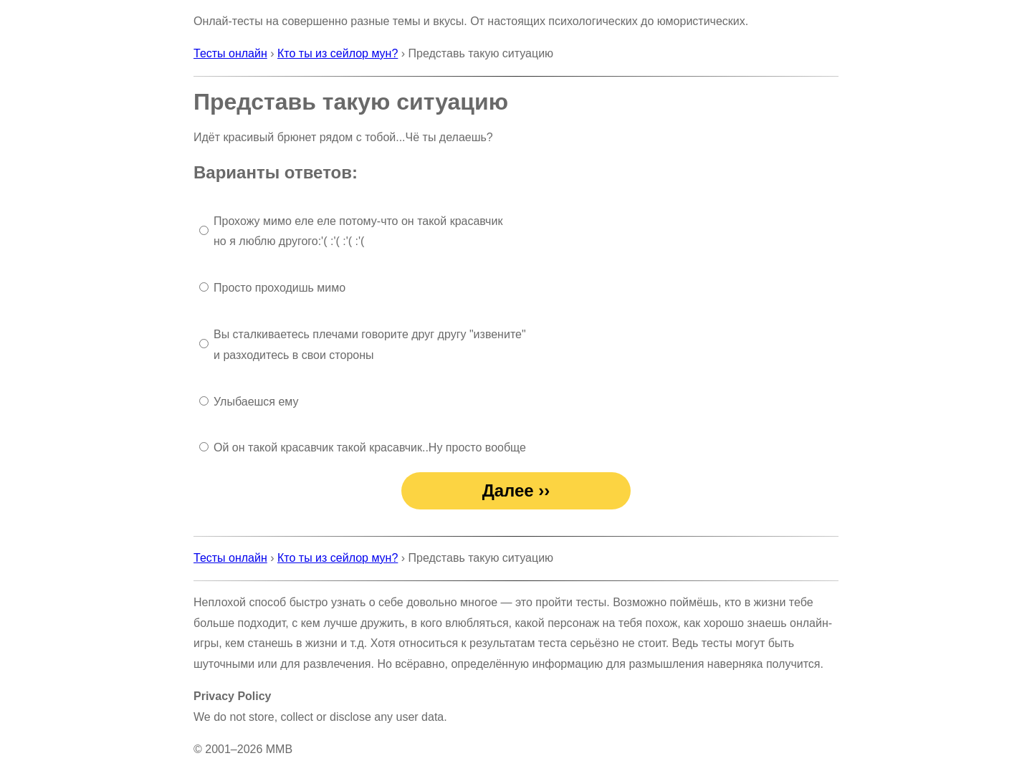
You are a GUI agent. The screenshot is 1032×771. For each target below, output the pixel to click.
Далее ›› (516, 490)
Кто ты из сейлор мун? (337, 53)
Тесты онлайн (230, 53)
